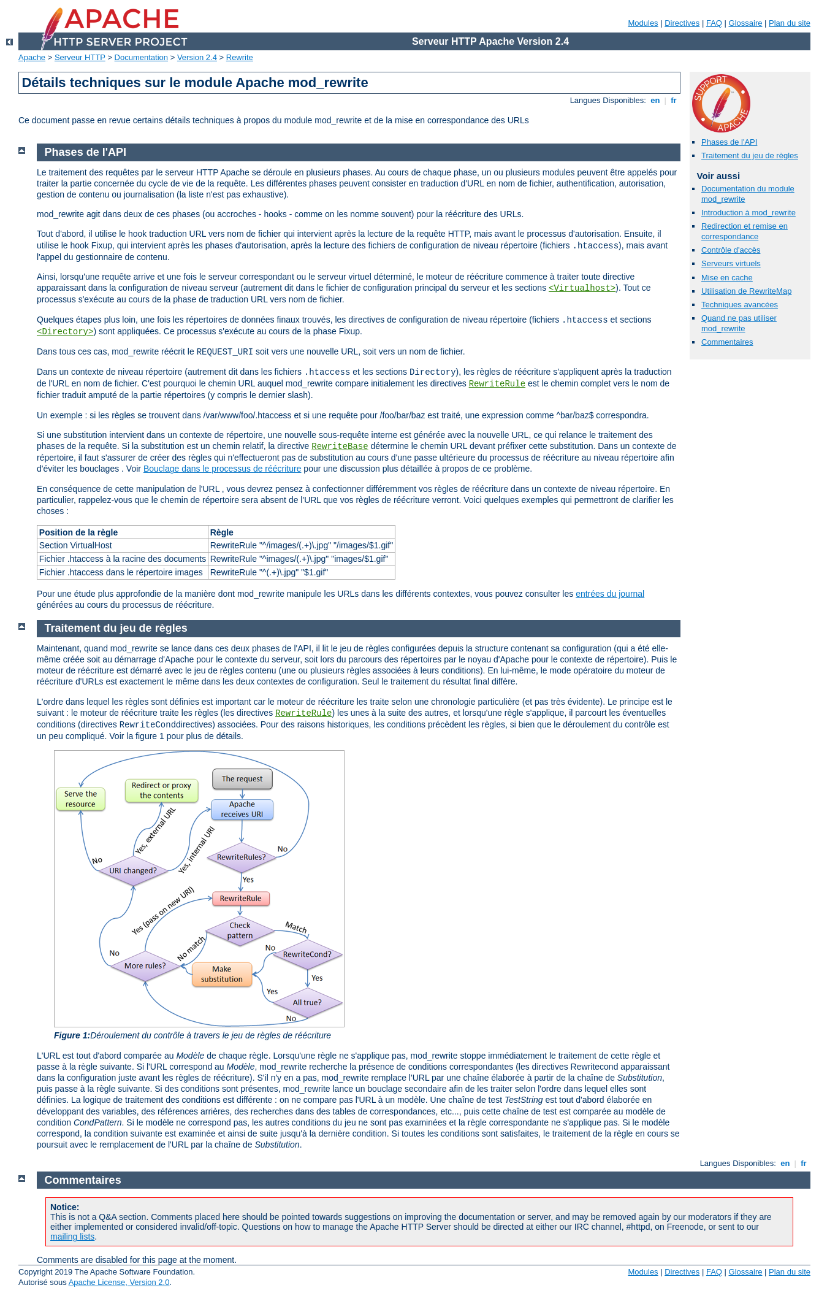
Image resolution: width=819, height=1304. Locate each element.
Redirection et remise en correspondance (744, 231)
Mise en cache (727, 277)
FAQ (714, 23)
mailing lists (72, 1236)
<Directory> (65, 332)
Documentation (141, 57)
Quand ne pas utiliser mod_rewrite (739, 323)
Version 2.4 (197, 57)
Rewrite (239, 57)
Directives (682, 23)
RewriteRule (497, 384)
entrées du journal (610, 594)
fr (674, 100)
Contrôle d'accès (730, 250)
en (655, 100)
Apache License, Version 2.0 (119, 1282)
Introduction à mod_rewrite (748, 212)
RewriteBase (339, 446)
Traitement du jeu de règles (749, 155)
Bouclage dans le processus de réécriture (222, 469)
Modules (643, 23)
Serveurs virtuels (731, 263)
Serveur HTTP (80, 57)
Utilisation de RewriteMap (746, 291)
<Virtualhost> (582, 288)
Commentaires (727, 342)
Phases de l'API (729, 142)
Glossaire (746, 23)
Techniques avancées (739, 304)
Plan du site (789, 23)
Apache (31, 57)
